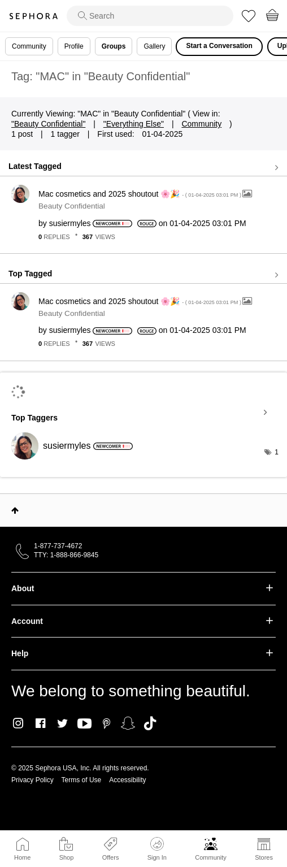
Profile (74, 46)
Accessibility (127, 780)
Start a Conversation (219, 46)
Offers (110, 857)
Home (22, 857)
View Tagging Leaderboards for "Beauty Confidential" (143, 412)
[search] (150, 16)
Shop (66, 857)
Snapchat (128, 723)
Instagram (18, 723)
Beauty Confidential (71, 206)
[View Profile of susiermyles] (70, 223)
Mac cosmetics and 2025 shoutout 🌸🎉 (140, 193)
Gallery (154, 46)
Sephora (33, 16)
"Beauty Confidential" (48, 123)
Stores (264, 857)
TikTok (150, 723)
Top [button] (15, 510)
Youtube (84, 724)
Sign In (157, 849)
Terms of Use (82, 780)
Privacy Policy (32, 780)
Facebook (40, 723)
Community (211, 857)
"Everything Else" (133, 123)
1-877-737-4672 (58, 546)
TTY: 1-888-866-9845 (66, 555)
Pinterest (106, 723)
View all (143, 167)
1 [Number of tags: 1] (277, 452)
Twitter (62, 723)
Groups (114, 46)
